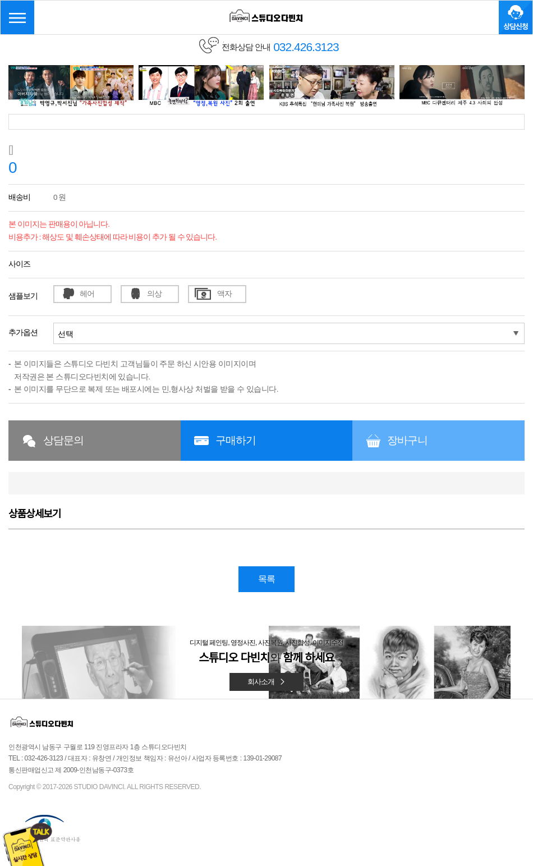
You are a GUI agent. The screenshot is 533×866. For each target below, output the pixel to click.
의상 (154, 294)
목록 (266, 579)
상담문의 (63, 440)
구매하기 (235, 440)
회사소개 (266, 681)
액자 (224, 294)
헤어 (87, 294)
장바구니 (407, 440)
